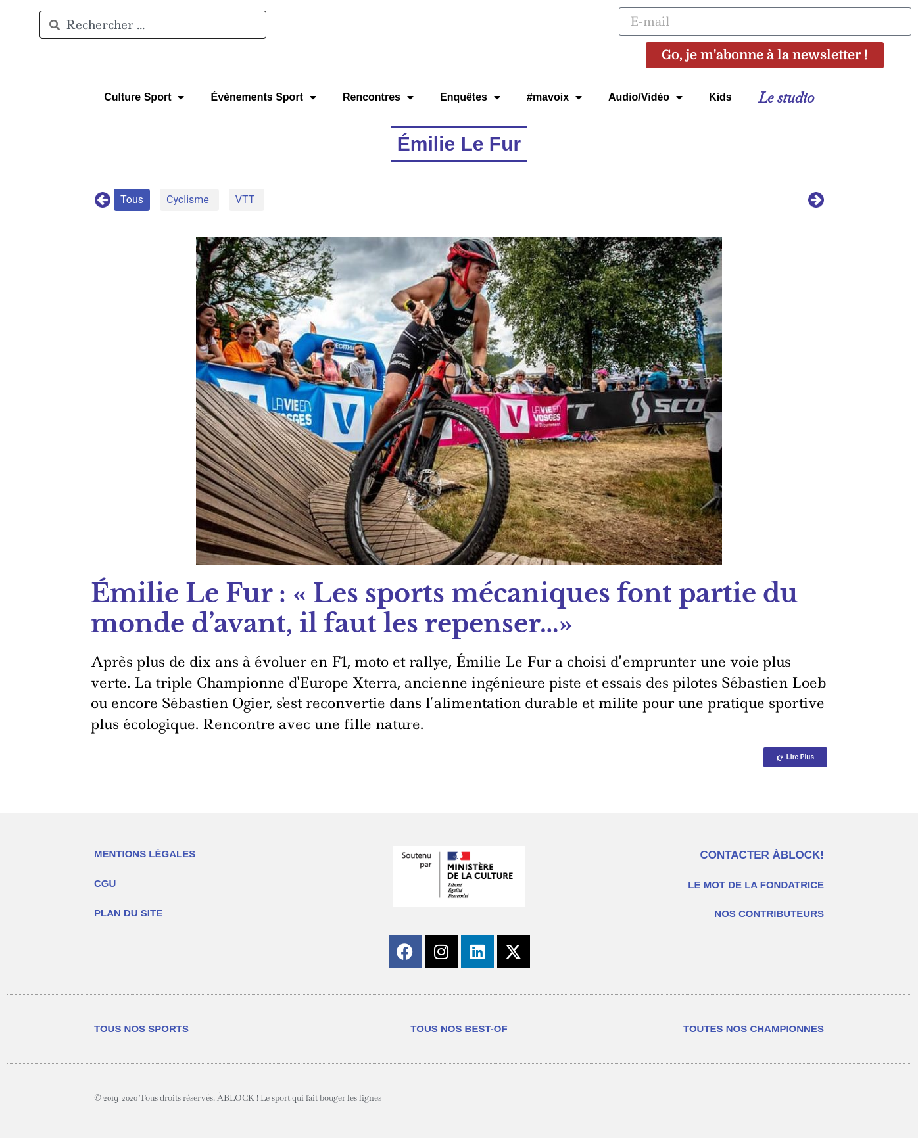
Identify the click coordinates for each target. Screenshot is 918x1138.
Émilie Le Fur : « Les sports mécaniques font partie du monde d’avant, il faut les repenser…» (444, 608)
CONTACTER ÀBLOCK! (762, 855)
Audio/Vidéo (645, 97)
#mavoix (554, 97)
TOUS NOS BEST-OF (458, 1028)
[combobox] (152, 25)
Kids (720, 97)
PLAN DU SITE (128, 912)
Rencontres (378, 97)
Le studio (786, 97)
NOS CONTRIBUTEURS (769, 913)
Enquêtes (470, 97)
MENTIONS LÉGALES (144, 853)
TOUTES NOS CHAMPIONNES (753, 1028)
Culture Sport (144, 97)
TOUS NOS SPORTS (141, 1028)
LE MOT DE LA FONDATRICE (756, 884)
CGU (105, 883)
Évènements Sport (263, 97)
